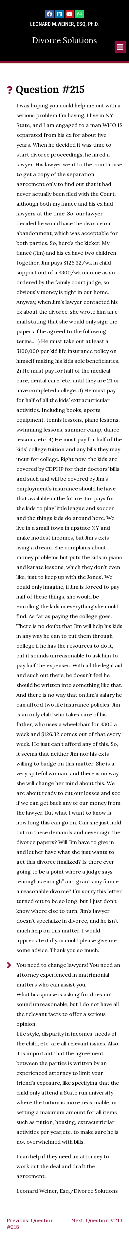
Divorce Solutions (64, 40)
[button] (120, 47)
